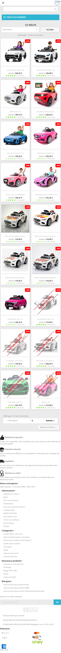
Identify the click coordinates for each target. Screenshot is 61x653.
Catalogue (6, 567)
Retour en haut (48, 427)
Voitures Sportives (9, 556)
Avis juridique (8, 523)
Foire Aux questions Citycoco (13, 507)
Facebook (25, 610)
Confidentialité (8, 510)
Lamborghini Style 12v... (46, 319)
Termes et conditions (10, 520)
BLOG (5, 497)
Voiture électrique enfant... (15, 278)
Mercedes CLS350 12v (46, 153)
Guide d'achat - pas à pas (12, 534)
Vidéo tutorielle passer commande (15, 537)
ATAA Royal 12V (15, 112)
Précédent (12, 420)
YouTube (30, 610)
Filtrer (50, 29)
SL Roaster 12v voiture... (15, 361)
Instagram (35, 610)
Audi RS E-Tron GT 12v (15, 153)
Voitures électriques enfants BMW (15, 588)
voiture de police (9, 577)
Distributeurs (8, 504)
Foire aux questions (10, 500)
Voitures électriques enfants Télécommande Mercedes (23, 591)
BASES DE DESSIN (9, 513)
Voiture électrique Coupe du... (45, 236)
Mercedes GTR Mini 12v (46, 70)
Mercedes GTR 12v (15, 402)
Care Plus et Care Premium (13, 564)
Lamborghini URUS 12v (15, 70)
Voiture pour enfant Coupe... (15, 236)
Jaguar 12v (46, 402)
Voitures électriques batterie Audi (15, 584)
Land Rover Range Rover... (46, 112)
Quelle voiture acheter (11, 543)
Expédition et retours (10, 494)
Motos (5, 550)
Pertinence (20, 29)
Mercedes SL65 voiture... (45, 361)
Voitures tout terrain (10, 553)
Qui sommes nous (9, 516)
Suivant (50, 420)
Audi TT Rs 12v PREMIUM (15, 195)
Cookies (5, 526)
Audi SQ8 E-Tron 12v (15, 319)
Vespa (5, 574)
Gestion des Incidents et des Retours (16, 540)
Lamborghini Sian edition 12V (46, 195)
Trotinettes (7, 547)
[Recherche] (30, 9)
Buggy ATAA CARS (9, 570)
